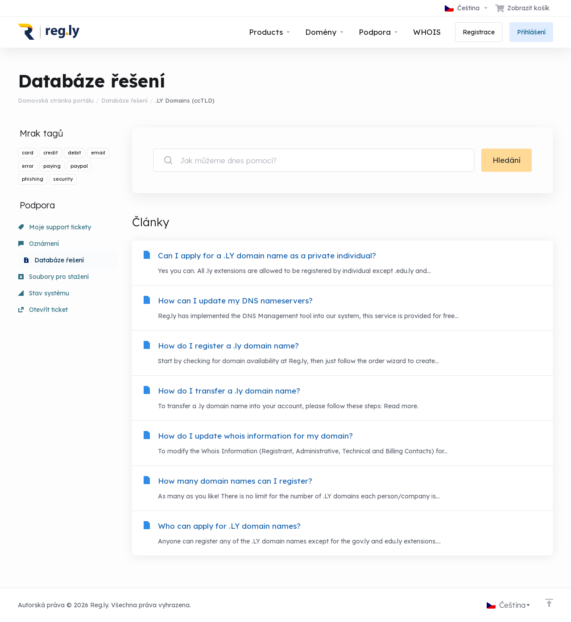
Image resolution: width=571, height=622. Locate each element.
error (27, 166)
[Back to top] (549, 602)
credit (50, 152)
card (27, 152)
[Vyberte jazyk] (466, 8)
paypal (79, 166)
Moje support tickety (54, 227)
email (98, 152)
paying (52, 166)
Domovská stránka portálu (56, 100)
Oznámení (38, 244)
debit (74, 152)
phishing (32, 179)
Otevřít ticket (43, 310)
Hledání (506, 160)
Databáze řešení (124, 100)
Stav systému (43, 293)
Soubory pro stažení (53, 277)
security (63, 179)
